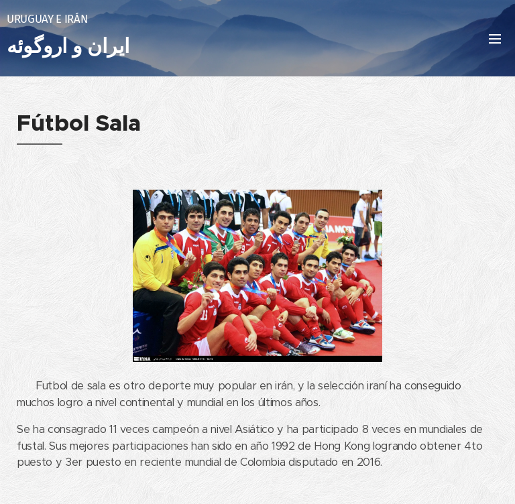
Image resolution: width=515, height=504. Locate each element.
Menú (495, 39)
